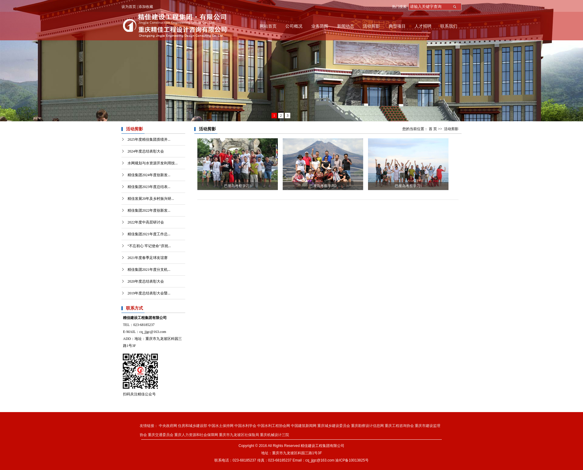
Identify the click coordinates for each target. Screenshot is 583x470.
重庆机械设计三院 (274, 435)
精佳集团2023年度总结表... (149, 187)
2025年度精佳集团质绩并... (149, 139)
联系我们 (448, 26)
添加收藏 (145, 7)
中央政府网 (168, 426)
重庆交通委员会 (160, 435)
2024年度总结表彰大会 (146, 151)
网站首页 (268, 26)
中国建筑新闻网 (303, 426)
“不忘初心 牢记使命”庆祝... (149, 246)
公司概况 (293, 26)
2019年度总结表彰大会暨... (149, 293)
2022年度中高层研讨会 (146, 222)
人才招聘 (422, 26)
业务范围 (319, 26)
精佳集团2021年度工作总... (149, 234)
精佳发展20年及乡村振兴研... (151, 198)
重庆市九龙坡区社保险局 (239, 435)
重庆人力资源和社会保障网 (196, 435)
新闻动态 (345, 26)
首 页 (433, 129)
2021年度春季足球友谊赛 (148, 258)
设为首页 (128, 7)
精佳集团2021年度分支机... (149, 269)
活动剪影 (371, 26)
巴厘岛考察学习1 (408, 186)
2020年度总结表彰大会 (146, 281)
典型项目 (397, 26)
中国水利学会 (245, 426)
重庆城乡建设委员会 (333, 426)
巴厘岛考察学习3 (237, 186)
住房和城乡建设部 (192, 426)
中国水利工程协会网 (273, 426)
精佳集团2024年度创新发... (149, 175)
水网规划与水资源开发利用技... (153, 163)
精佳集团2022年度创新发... (149, 210)
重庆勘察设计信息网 (367, 426)
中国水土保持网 (221, 426)
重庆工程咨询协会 (399, 426)
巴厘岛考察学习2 (323, 186)
